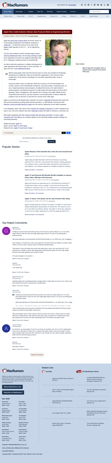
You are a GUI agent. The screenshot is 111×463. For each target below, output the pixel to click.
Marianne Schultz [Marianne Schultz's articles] (23, 422)
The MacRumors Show (90, 371)
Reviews (50, 11)
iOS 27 (31, 16)
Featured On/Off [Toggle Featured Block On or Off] (7, 454)
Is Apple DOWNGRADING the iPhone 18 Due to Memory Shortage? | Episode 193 (96, 378)
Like (22, 258)
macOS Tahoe (93, 16)
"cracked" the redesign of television (41, 108)
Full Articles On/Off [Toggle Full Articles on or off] (17, 454)
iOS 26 (83, 16)
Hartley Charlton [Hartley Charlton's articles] (6, 422)
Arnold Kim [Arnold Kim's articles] (5, 401)
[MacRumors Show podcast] (82, 5)
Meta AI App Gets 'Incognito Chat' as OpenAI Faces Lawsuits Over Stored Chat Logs (94, 69)
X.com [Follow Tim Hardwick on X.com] (24, 418)
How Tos (40, 11)
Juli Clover (52, 156)
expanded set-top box (51, 100)
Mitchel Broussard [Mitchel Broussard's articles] (7, 415)
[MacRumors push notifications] (101, 5)
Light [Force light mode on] (37, 454)
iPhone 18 (73, 16)
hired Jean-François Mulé (19, 40)
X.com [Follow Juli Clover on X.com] (7, 411)
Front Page (8, 11)
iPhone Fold (20, 16)
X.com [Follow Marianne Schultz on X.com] (24, 425)
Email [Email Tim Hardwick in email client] (20, 418)
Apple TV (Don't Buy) (20, 126)
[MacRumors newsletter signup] (108, 5)
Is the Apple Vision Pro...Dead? (61, 412)
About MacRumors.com (12, 386)
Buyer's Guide (61, 11)
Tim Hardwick (55, 180)
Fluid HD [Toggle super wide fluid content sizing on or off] (29, 454)
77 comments (8, 133)
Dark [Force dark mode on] (40, 454)
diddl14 (14, 263)
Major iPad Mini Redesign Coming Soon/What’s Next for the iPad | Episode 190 (97, 412)
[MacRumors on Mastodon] (95, 5)
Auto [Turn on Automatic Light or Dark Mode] (34, 454)
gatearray (15, 227)
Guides (30, 11)
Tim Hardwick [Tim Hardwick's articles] (22, 415)
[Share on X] (64, 133)
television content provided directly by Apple (18, 104)
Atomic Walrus (17, 325)
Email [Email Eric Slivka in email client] (20, 404)
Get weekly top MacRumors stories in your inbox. (37, 138)
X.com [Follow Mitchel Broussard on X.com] (7, 418)
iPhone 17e (53, 16)
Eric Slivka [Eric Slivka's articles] (22, 401)
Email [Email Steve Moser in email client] (3, 439)
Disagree (26, 258)
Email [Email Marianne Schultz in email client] (20, 425)
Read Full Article (30, 170)
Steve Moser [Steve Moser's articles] (5, 436)
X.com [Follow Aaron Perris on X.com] (24, 439)
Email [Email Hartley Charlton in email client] (3, 425)
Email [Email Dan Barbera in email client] (3, 432)
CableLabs (7, 45)
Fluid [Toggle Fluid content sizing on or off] (24, 454)
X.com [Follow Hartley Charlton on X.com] (7, 425)
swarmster (15, 290)
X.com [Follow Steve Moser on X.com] (7, 439)
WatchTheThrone (17, 277)
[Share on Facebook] (68, 133)
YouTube (48, 371)
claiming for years (37, 111)
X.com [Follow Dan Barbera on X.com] (7, 432)
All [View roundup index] (107, 16)
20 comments (40, 193)
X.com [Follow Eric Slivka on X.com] (24, 404)
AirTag (64, 16)
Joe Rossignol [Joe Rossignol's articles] (23, 408)
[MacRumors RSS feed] (105, 5)
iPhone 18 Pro (8, 16)
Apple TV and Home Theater (23, 128)
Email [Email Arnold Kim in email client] (3, 404)
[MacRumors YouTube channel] (98, 5)
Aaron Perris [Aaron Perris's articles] (22, 436)
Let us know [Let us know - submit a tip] (72, 5)
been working (32, 56)
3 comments (39, 170)
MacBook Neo (42, 16)
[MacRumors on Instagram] (85, 5)
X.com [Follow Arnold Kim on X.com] (7, 404)
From (22, 68)
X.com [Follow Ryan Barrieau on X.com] (24, 432)
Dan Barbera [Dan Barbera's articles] (5, 429)
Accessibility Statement (8, 451)
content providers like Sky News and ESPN (38, 115)
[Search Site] (99, 11)
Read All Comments (37, 354)
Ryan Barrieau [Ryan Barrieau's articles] (23, 429)
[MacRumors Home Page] (15, 5)
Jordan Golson (33, 36)
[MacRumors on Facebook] (88, 5)
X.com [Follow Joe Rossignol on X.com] (24, 411)
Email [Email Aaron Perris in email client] (20, 439)
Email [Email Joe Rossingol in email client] (20, 411)
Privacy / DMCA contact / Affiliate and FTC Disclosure (15, 447)
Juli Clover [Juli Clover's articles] (5, 408)
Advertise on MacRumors (13, 392)
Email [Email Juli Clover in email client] (3, 411)
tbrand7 (14, 342)
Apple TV (19, 123)
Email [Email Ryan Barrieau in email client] (20, 432)
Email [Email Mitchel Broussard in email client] (3, 418)
